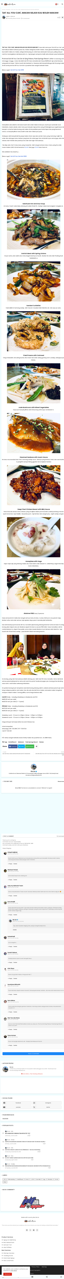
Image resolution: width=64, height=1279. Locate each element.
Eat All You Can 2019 (17, 70)
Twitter (22, 746)
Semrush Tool (8, 1245)
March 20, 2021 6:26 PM (13, 1002)
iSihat (4, 1182)
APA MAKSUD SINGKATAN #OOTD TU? (17, 1133)
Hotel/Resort (12, 742)
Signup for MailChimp (10, 1240)
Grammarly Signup (9, 1258)
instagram (48, 1103)
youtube (18, 1107)
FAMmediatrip (11, 1179)
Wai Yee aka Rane (14, 1018)
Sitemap (44, 1267)
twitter (48, 1107)
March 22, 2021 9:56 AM (18, 921)
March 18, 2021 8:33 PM (13, 854)
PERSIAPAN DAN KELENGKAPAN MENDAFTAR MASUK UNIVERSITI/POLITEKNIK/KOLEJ (27, 1166)
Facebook (14, 746)
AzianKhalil (11, 936)
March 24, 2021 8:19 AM (13, 1019)
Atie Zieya (11, 968)
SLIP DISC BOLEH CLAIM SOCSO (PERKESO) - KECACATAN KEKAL (22, 1150)
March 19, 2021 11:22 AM (13, 887)
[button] (62, 4)
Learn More (13, 1270)
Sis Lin (33, 771)
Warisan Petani (13, 870)
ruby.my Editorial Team (15, 886)
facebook (18, 1103)
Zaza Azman (12, 1035)
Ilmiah (27, 1179)
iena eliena (11, 1000)
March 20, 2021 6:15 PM (13, 986)
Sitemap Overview (9, 1253)
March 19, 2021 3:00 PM (13, 938)
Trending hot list (8, 1255)
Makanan (21, 742)
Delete (15, 864)
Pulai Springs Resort (32, 742)
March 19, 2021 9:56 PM (13, 970)
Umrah (56, 1179)
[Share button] (36, 746)
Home (3, 9)
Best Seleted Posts (9, 1242)
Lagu (44, 1179)
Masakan (50, 1179)
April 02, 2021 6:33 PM (13, 1037)
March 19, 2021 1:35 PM (13, 903)
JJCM (32, 1179)
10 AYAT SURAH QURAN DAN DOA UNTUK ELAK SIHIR (19, 1158)
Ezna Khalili (11, 902)
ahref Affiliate (8, 1247)
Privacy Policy (35, 1267)
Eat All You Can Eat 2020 (19, 156)
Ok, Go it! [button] (7, 1274)
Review (8, 9)
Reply (10, 864)
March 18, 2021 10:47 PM (13, 871)
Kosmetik (38, 1179)
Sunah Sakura (12, 952)
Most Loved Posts (9, 1260)
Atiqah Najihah (13, 852)
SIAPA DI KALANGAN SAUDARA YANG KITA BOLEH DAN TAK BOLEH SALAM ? (25, 1141)
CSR (4, 1179)
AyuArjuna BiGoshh (14, 984)
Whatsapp (30, 746)
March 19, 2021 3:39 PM (13, 954)
